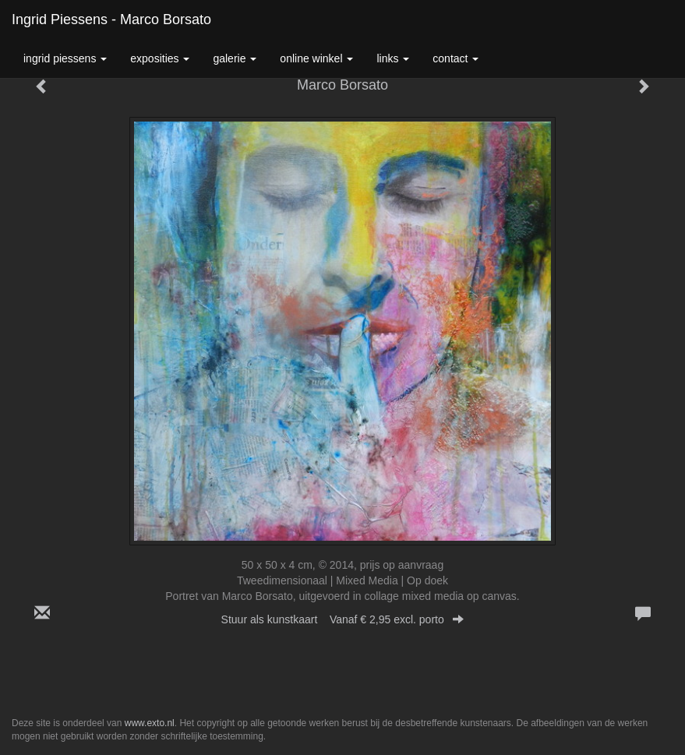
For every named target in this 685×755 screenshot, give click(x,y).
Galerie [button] (234, 58)
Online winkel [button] (316, 58)
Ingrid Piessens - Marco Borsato (111, 19)
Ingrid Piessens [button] (65, 58)
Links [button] (392, 58)
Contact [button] (455, 58)
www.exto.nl (150, 723)
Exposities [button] (159, 58)
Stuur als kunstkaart (342, 619)
